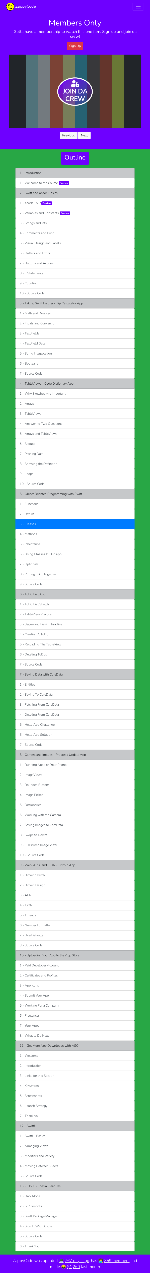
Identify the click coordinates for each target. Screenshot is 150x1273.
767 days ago (77, 1260)
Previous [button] (68, 135)
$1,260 (73, 1266)
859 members (117, 1260)
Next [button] (84, 135)
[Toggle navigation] (138, 7)
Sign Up (75, 46)
